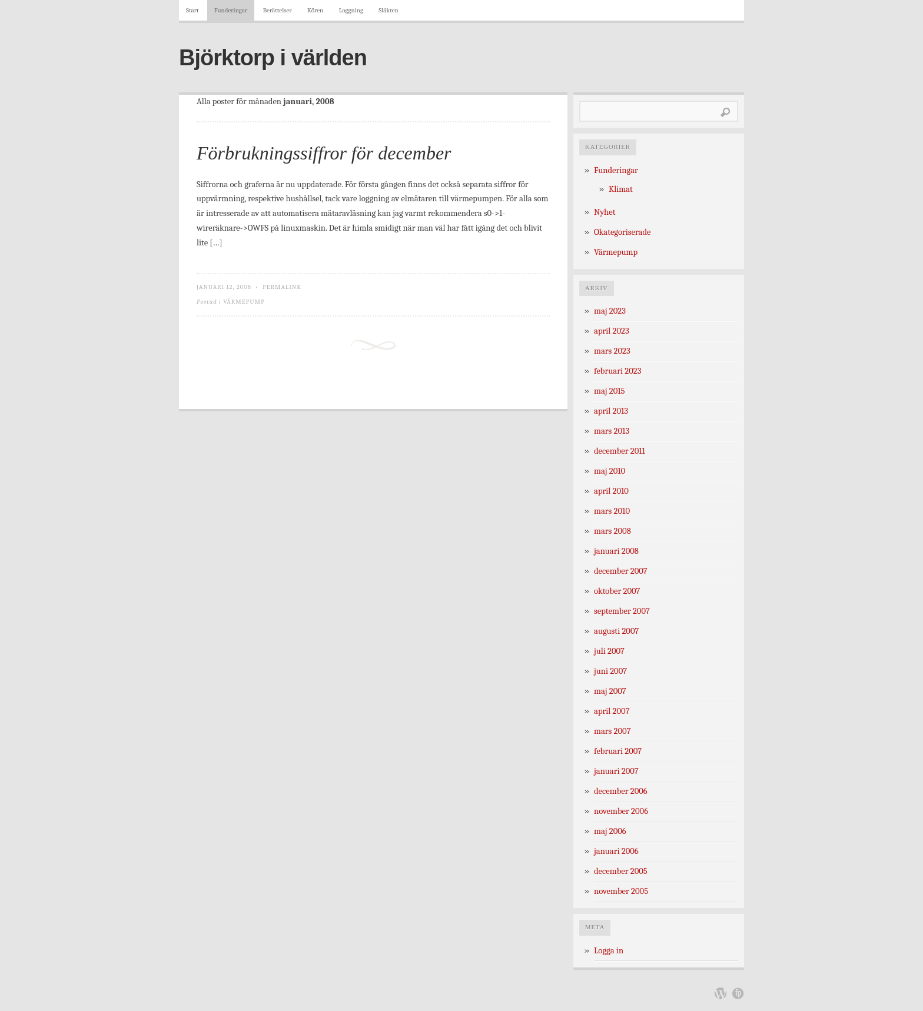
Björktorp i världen (273, 57)
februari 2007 (618, 751)
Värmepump (243, 301)
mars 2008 (612, 531)
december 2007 (621, 571)
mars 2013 (611, 431)
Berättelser (277, 10)
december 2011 (619, 451)
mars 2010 (612, 511)
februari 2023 (617, 371)
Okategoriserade (622, 232)
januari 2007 (616, 771)
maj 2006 (610, 831)
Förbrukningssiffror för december (324, 153)
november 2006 (621, 811)
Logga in (608, 951)
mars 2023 (612, 351)
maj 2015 (609, 391)
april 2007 (612, 711)
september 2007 (622, 611)
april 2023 (611, 331)
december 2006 (621, 791)
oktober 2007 (617, 591)
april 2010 (611, 491)
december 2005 (621, 871)
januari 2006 (616, 851)
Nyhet (604, 212)
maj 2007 (610, 691)
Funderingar (230, 10)
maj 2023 (610, 311)
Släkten (388, 10)
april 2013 (611, 411)
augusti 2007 (616, 631)
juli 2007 (609, 651)
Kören (315, 10)
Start (192, 10)
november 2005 (621, 891)
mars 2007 (612, 731)
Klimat (621, 189)
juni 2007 (610, 671)
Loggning (351, 10)
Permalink (282, 287)
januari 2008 (616, 551)
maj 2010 (609, 471)
